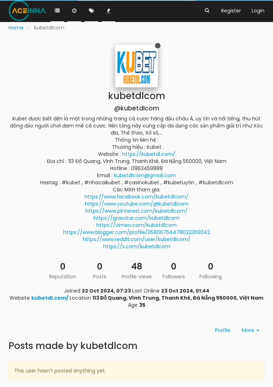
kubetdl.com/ (49, 297)
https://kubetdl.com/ (148, 154)
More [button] (250, 330)
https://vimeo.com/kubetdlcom (136, 225)
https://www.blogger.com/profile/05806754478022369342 (136, 232)
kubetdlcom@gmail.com (145, 175)
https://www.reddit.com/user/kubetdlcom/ (137, 239)
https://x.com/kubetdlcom (136, 246)
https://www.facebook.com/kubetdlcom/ (136, 196)
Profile (222, 330)
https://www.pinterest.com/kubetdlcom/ (136, 210)
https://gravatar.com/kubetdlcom (136, 218)
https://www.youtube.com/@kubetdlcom (136, 203)
